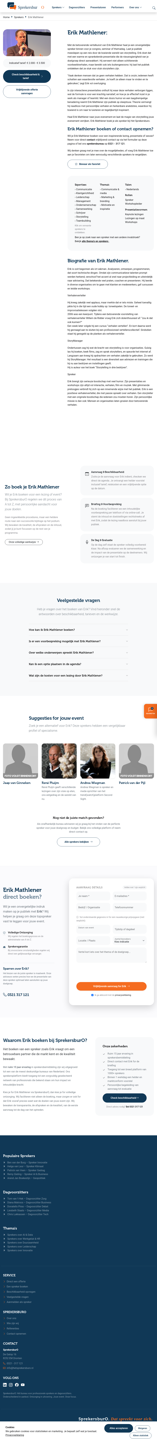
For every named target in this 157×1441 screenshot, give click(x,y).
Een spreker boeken (15, 1286)
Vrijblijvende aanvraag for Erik (111, 986)
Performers (117, 7)
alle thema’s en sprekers (95, 241)
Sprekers (58, 7)
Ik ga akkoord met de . (113, 995)
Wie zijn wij (11, 1323)
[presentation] (111, 972)
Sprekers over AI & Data (18, 1234)
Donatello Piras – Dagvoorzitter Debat (25, 1206)
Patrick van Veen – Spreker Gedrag (24, 1170)
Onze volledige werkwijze (24, 542)
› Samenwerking (83, 208)
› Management (83, 201)
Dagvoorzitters (77, 7)
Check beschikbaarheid (125, 1098)
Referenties (11, 1328)
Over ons (135, 7)
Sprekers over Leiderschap (19, 1246)
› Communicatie (83, 189)
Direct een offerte (14, 1281)
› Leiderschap (82, 197)
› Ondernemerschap (85, 205)
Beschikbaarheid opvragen (19, 1291)
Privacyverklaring (14, 1435)
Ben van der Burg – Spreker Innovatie (25, 1162)
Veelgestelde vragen (16, 1297)
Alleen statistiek (140, 1435)
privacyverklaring (123, 995)
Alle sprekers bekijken (78, 842)
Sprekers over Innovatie (18, 1250)
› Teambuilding (83, 220)
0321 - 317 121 (116, 143)
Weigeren (142, 1428)
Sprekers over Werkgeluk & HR (21, 1238)
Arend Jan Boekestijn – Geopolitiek (24, 1178)
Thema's (10, 1228)
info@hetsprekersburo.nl (20, 1368)
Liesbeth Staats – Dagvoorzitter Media (26, 1210)
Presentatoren (98, 7)
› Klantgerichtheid (84, 193)
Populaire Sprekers (19, 1156)
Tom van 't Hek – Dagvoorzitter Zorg (24, 1198)
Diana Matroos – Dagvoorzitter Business (27, 1202)
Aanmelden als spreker (17, 1302)
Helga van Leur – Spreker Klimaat (23, 1166)
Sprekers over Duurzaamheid (20, 1242)
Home (6, 17)
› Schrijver (80, 212)
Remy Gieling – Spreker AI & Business (25, 1174)
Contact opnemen (14, 1333)
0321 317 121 (16, 995)
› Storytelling (81, 216)
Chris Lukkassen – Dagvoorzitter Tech (25, 1214)
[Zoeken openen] (153, 8)
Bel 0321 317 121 (134, 1106)
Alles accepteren (119, 1428)
